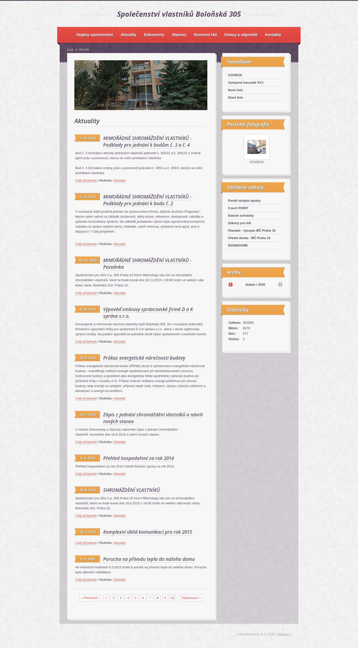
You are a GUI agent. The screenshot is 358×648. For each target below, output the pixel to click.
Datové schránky (241, 215)
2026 (261, 284)
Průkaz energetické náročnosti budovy (144, 358)
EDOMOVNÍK (238, 245)
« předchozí (89, 598)
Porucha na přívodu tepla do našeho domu (149, 559)
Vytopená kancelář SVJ (246, 82)
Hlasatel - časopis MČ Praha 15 (251, 230)
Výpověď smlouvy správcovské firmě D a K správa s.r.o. (148, 312)
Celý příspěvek (86, 180)
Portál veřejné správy (244, 200)
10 (172, 598)
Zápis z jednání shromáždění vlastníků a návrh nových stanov (153, 418)
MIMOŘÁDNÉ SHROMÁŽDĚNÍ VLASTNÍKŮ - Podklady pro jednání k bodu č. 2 (147, 200)
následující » (191, 598)
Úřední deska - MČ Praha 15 (249, 238)
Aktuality (119, 180)
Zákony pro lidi (239, 223)
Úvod (70, 49)
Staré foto (235, 97)
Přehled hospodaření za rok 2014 (138, 458)
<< (230, 284)
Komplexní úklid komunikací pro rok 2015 (147, 532)
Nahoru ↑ (284, 634)
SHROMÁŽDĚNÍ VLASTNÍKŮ (131, 490)
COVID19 (235, 75)
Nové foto (235, 90)
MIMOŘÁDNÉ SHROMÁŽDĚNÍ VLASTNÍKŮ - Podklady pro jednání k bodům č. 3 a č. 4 (147, 141)
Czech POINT (238, 208)
